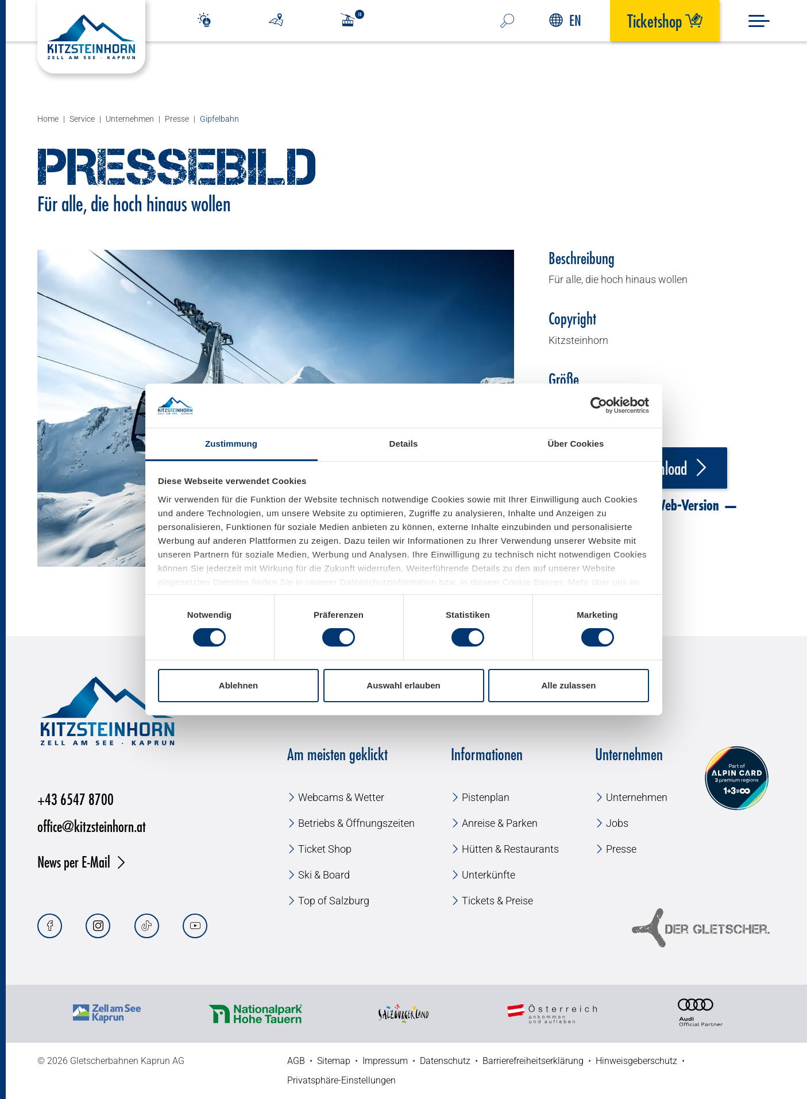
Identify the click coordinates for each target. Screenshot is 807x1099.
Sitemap (333, 1060)
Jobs (617, 823)
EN (565, 20)
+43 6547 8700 (75, 799)
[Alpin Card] (737, 778)
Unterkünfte (488, 875)
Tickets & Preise (497, 901)
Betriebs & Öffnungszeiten (356, 823)
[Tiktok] (146, 926)
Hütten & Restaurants (510, 849)
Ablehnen (238, 685)
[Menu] (759, 21)
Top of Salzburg (333, 901)
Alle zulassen (568, 685)
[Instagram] (98, 926)
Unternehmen (636, 797)
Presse (621, 849)
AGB (296, 1060)
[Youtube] (195, 926)
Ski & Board (324, 875)
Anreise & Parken (500, 823)
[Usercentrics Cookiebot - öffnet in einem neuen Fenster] (599, 405)
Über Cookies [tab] (576, 443)
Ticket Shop (325, 849)
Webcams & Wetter (341, 797)
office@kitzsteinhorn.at (91, 826)
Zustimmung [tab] (231, 443)
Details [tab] (403, 443)
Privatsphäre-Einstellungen (341, 1080)
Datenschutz (445, 1060)
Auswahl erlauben (403, 685)
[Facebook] (49, 926)
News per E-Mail (73, 861)
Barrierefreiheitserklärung (533, 1060)
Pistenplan (485, 797)
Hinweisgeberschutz (636, 1060)
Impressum (385, 1060)
